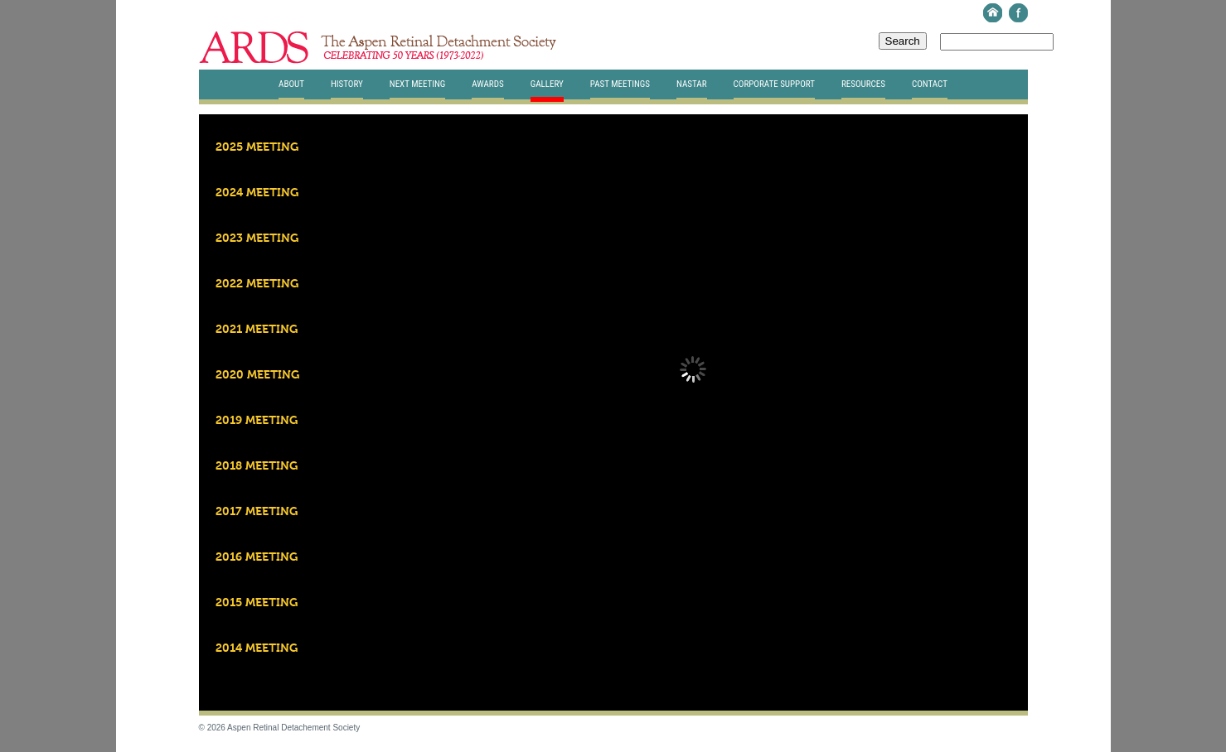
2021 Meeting (257, 329)
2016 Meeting (257, 557)
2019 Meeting (257, 421)
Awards (487, 84)
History (347, 84)
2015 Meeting (257, 603)
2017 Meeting (257, 512)
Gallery (547, 84)
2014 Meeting (257, 648)
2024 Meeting (257, 193)
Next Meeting (418, 84)
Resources (863, 84)
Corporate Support (774, 84)
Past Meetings (620, 84)
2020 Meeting (257, 375)
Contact (929, 84)
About (291, 84)
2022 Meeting (257, 284)
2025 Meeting (257, 147)
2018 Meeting (257, 466)
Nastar (691, 84)
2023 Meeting (257, 238)
